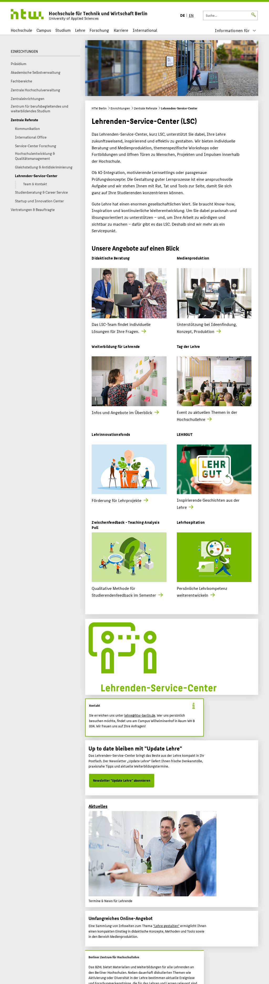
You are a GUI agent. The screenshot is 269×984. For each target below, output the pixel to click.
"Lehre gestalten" (166, 925)
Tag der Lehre (188, 346)
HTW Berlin (99, 108)
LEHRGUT (185, 434)
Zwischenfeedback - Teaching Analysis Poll (125, 524)
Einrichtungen (120, 108)
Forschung (99, 30)
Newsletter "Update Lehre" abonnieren (121, 780)
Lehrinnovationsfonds (111, 434)
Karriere (121, 30)
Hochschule (21, 30)
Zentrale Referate (145, 108)
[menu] (235, 30)
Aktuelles (98, 806)
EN (191, 15)
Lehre (80, 30)
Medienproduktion (193, 258)
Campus (44, 30)
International (145, 30)
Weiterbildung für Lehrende (116, 346)
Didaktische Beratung (111, 258)
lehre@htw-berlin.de (139, 715)
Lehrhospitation (191, 522)
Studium (63, 30)
